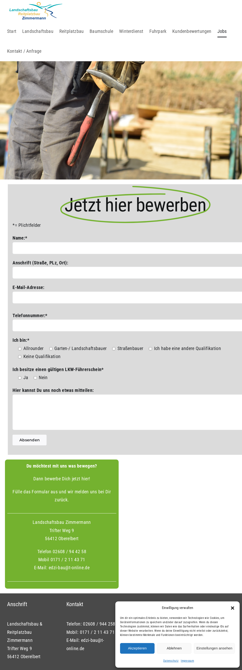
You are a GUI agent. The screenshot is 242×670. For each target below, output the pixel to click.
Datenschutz (170, 660)
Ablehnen (174, 648)
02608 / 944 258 (99, 638)
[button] (232, 608)
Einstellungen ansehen (214, 648)
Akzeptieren (137, 648)
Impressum (187, 660)
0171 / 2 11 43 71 (68, 574)
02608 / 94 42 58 (69, 566)
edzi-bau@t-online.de (69, 582)
